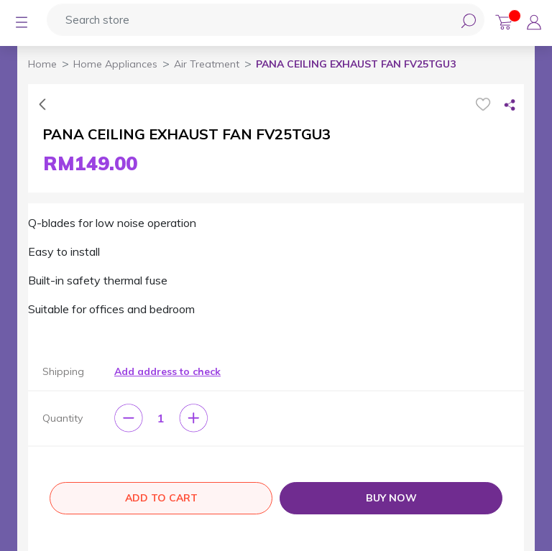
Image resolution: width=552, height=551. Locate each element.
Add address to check (167, 371)
